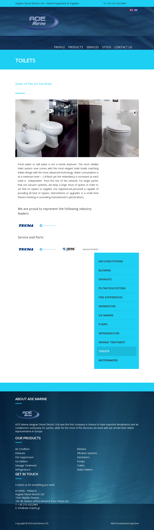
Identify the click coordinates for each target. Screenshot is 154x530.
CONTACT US (123, 47)
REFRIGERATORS (109, 334)
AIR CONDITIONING (111, 262)
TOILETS (104, 352)
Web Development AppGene (125, 523)
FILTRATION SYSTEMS (112, 289)
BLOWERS (105, 271)
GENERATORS (107, 307)
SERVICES (93, 47)
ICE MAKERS (106, 316)
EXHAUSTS (105, 280)
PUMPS (103, 325)
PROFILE (59, 47)
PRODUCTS (75, 47)
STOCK (106, 47)
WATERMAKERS (108, 361)
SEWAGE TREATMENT (112, 343)
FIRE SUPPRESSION (110, 298)
